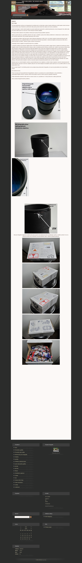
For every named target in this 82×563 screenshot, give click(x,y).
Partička (16, 456)
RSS (45, 559)
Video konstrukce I (19, 482)
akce (16, 447)
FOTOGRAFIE (18, 3)
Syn (16, 477)
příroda (16, 466)
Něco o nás (17, 17)
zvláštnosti (17, 487)
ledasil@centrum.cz (49, 506)
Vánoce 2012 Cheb (19, 480)
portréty (16, 459)
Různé (16, 470)
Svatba (16, 475)
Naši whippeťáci (48, 516)
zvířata (16, 484)
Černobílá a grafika (19, 450)
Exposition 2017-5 (56, 453)
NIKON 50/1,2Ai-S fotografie (21, 454)
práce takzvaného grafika (20, 463)
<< (20, 526)
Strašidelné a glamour (19, 473)
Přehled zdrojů (48, 527)
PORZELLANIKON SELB (20, 461)
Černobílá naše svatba (20, 452)
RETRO (16, 468)
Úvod (13, 17)
